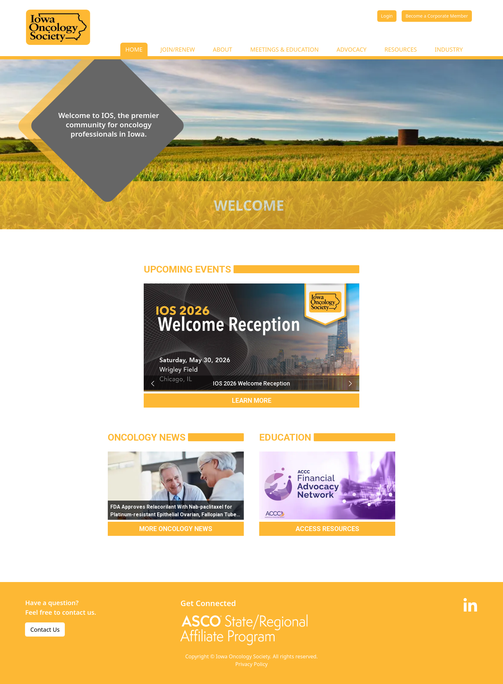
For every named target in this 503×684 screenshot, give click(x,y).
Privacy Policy (251, 664)
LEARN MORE (251, 400)
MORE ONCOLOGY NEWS (175, 529)
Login (387, 16)
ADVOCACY (351, 49)
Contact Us (45, 629)
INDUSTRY (449, 49)
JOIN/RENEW (177, 49)
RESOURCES (401, 49)
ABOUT (222, 49)
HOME (134, 49)
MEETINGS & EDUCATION (284, 49)
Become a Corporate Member (436, 16)
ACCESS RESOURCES (327, 529)
